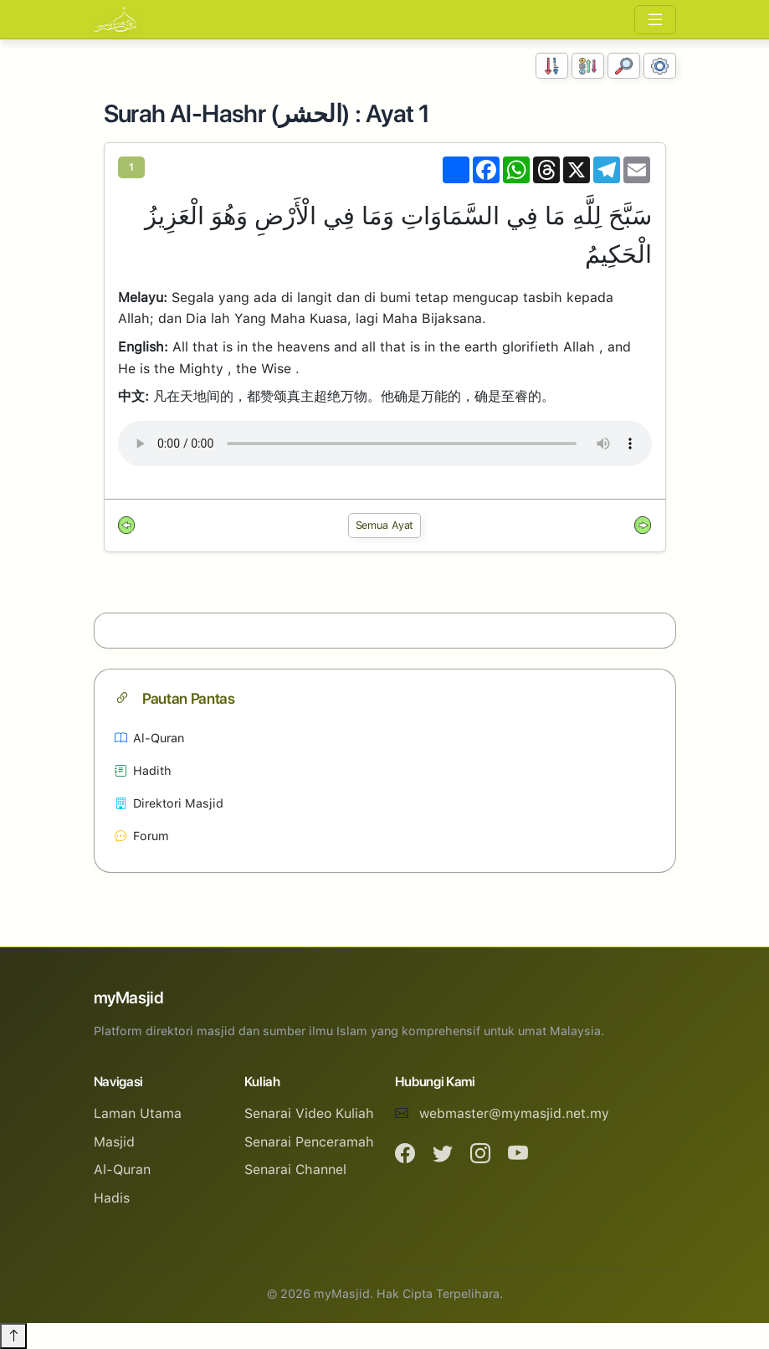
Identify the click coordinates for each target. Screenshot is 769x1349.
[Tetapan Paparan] (659, 66)
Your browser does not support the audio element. (385, 443)
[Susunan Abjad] (588, 66)
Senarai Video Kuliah (309, 1113)
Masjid (114, 1142)
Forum (142, 835)
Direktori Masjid (169, 803)
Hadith (143, 770)
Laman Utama (138, 1113)
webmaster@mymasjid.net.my (514, 1113)
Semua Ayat (385, 525)
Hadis (112, 1198)
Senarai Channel (295, 1169)
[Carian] (624, 66)
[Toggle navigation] (655, 19)
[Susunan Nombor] (552, 66)
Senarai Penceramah (309, 1142)
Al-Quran (149, 738)
